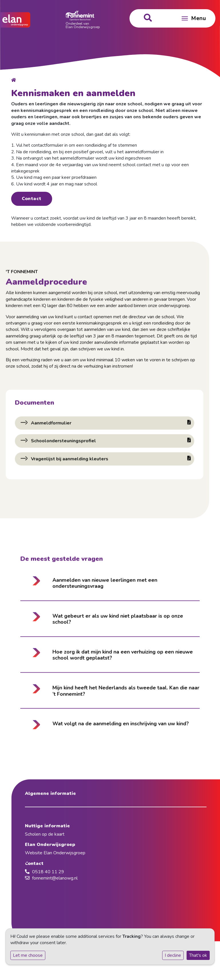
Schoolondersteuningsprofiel (110, 442)
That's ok (198, 955)
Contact (32, 198)
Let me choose (28, 955)
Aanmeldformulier (110, 424)
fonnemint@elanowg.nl (55, 878)
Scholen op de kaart (44, 834)
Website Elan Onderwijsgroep (55, 853)
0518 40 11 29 (48, 872)
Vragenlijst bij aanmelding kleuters (110, 460)
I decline (173, 955)
